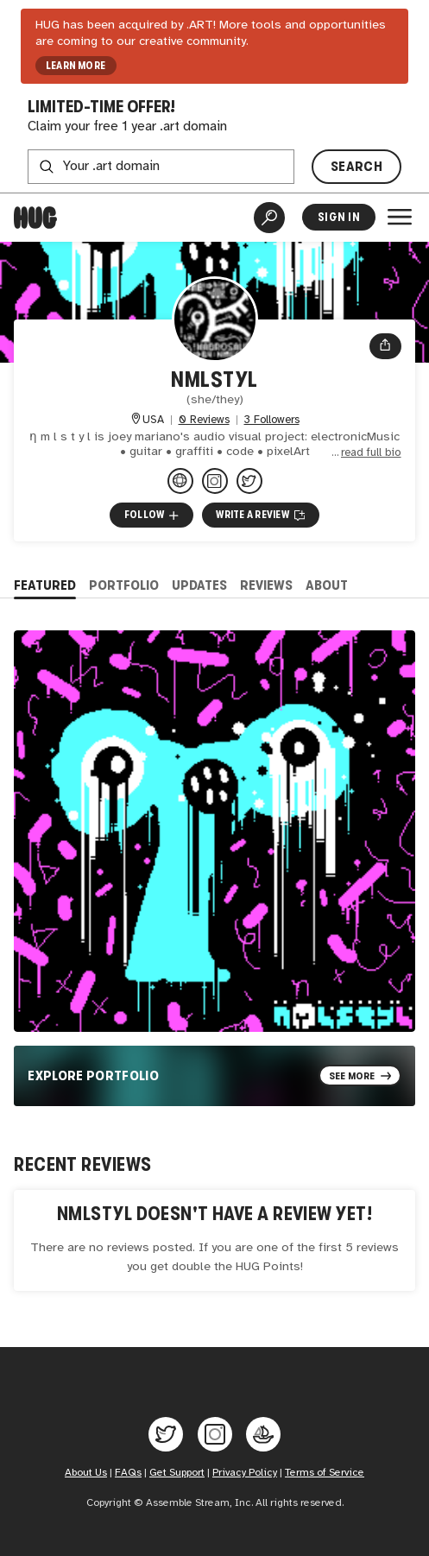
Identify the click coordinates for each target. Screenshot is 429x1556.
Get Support (177, 1472)
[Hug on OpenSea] (263, 1434)
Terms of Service (324, 1472)
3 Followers (272, 420)
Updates (199, 585)
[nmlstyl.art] (180, 481)
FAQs (128, 1472)
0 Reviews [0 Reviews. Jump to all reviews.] (204, 420)
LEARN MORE (75, 66)
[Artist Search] (269, 217)
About (327, 585)
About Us (86, 1472)
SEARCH (356, 166)
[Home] (35, 218)
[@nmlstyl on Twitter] (249, 481)
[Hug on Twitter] (165, 1434)
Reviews (266, 585)
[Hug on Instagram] (215, 1434)
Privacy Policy (244, 1472)
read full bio (371, 452)
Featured (45, 585)
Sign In (339, 217)
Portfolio (124, 585)
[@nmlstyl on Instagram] (215, 481)
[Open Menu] (399, 216)
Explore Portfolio (93, 1075)
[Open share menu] (385, 346)
